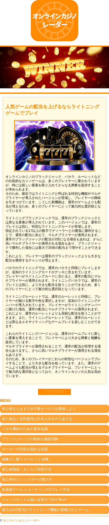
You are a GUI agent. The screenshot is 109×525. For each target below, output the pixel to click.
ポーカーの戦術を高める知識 (25, 449)
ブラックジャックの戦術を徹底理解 (30, 439)
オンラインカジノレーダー (21, 520)
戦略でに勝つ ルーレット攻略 (25, 459)
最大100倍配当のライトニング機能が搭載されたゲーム (45, 510)
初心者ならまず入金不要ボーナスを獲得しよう (39, 409)
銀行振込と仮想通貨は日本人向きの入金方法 (37, 419)
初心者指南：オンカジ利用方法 (26, 469)
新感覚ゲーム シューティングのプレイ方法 (36, 489)
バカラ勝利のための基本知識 (25, 429)
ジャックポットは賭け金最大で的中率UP (34, 500)
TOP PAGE (54, 392)
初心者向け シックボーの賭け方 (27, 479)
